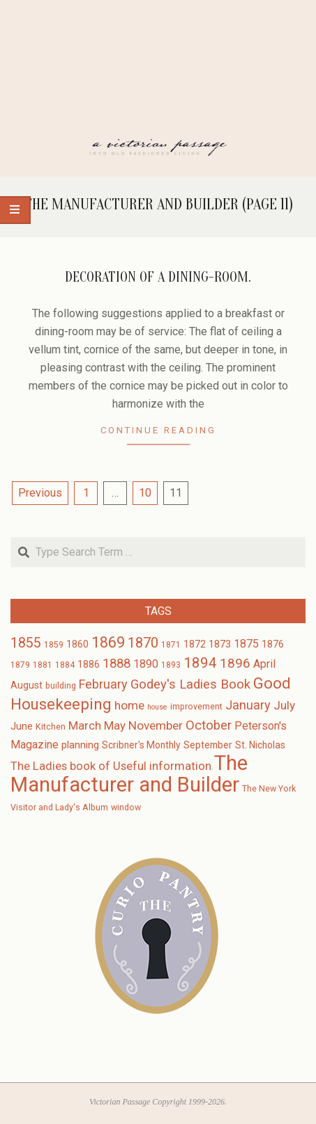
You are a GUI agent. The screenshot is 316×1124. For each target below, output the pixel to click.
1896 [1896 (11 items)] (235, 663)
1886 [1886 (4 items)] (88, 664)
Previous (40, 492)
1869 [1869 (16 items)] (108, 642)
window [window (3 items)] (126, 807)
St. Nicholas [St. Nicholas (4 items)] (260, 744)
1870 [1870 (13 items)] (143, 642)
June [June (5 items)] (21, 726)
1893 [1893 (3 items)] (171, 665)
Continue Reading (158, 430)
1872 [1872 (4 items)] (194, 644)
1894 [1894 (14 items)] (200, 663)
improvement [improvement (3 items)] (196, 707)
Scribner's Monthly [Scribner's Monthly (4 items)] (141, 744)
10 (145, 492)
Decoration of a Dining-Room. (158, 277)
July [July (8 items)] (284, 705)
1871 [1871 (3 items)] (171, 645)
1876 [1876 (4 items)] (273, 644)
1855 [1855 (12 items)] (25, 643)
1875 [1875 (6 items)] (246, 643)
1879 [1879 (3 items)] (20, 665)
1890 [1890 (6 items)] (145, 664)
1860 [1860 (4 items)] (77, 644)
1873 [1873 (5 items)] (220, 644)
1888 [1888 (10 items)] (116, 663)
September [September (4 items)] (207, 744)
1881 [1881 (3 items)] (42, 665)
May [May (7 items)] (115, 725)
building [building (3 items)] (60, 686)
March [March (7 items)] (84, 725)
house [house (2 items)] (157, 707)
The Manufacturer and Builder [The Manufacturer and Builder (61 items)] (129, 773)
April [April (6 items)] (264, 664)
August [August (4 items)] (26, 685)
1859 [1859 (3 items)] (53, 645)
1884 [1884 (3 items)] (65, 665)
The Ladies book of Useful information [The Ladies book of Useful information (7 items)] (110, 766)
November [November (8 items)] (155, 725)
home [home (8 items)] (129, 705)
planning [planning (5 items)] (80, 745)
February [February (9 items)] (103, 684)
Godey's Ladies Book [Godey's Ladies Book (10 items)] (190, 684)
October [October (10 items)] (209, 725)
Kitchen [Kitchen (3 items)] (51, 727)
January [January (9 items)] (248, 705)
